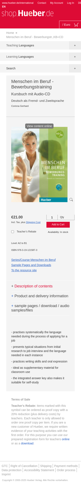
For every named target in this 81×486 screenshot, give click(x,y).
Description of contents (32, 286)
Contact (41, 2)
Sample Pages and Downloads (31, 265)
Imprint (6, 474)
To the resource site (24, 270)
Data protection (11, 470)
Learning (20, 56)
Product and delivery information (39, 296)
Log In (70, 2)
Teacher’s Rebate (26, 231)
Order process (66, 470)
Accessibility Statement (39, 470)
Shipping (46, 466)
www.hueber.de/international (18, 2)
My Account (56, 2)
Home (10, 32)
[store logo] (27, 13)
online (66, 439)
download (27, 443)
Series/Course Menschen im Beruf (33, 259)
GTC (5, 466)
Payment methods (66, 466)
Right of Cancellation (24, 466)
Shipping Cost (33, 222)
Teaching (20, 45)
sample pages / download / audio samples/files (40, 308)
